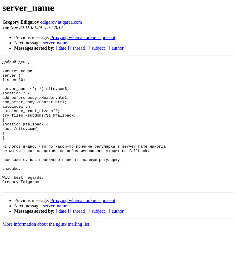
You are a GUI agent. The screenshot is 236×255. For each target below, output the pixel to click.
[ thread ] (79, 48)
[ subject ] (98, 48)
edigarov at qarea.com (61, 22)
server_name (55, 42)
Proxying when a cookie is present (82, 37)
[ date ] (62, 48)
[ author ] (118, 48)
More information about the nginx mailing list (45, 249)
